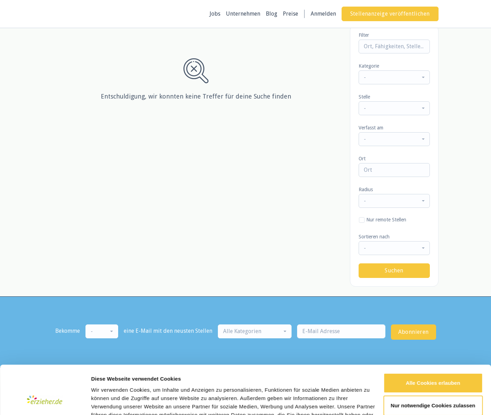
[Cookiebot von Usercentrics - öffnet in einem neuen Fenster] (45, 401)
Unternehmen (243, 13)
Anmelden (323, 13)
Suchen (394, 270)
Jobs (215, 13)
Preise (290, 13)
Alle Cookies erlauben (433, 342)
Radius (366, 189)
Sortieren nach (374, 236)
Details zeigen (108, 401)
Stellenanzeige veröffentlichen (390, 13)
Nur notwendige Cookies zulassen (433, 364)
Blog (271, 13)
